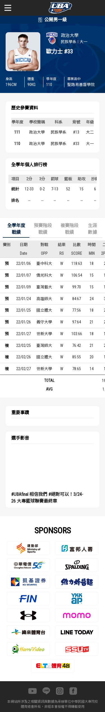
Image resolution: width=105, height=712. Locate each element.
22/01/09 (23, 287)
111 (17, 132)
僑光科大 (44, 275)
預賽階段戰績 (43, 229)
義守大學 (44, 322)
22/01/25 (23, 310)
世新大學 (44, 334)
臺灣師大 (44, 345)
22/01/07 (23, 275)
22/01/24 (23, 299)
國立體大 (44, 310)
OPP (44, 253)
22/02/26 (23, 357)
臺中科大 (44, 263)
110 (17, 143)
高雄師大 (44, 299)
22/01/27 (23, 334)
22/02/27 (23, 368)
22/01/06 (23, 263)
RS (61, 253)
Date (23, 253)
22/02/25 (23, 345)
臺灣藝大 (44, 287)
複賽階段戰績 (69, 229)
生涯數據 (92, 229)
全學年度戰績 (16, 229)
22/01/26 (23, 322)
